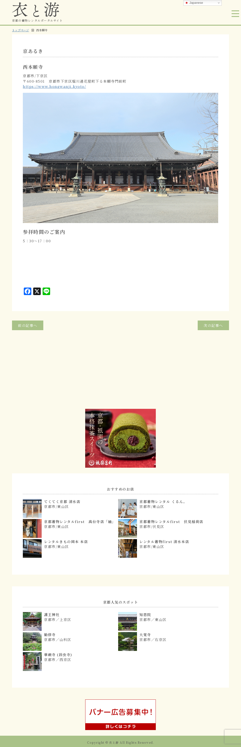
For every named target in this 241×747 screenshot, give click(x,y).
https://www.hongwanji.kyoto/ (54, 86)
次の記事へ (213, 325)
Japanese (194, 3)
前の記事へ (27, 325)
